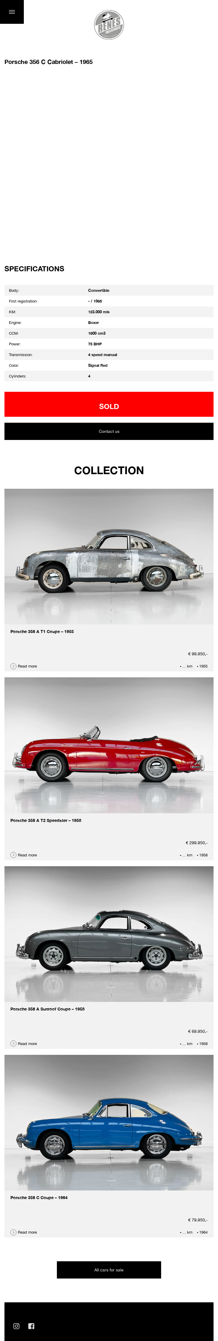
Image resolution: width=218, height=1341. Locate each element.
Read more (27, 576)
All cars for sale (109, 1179)
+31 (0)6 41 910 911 (34, 1268)
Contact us (109, 341)
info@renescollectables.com (43, 1255)
